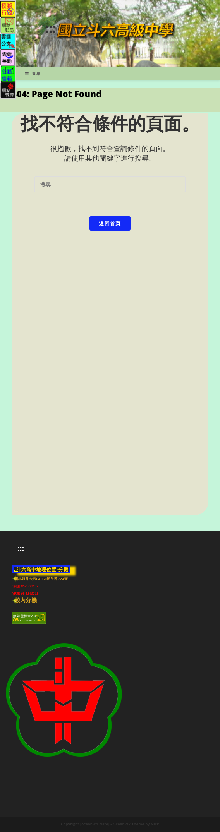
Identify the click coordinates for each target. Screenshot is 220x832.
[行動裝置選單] (33, 73)
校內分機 (26, 600)
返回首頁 (110, 223)
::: (50, 27)
